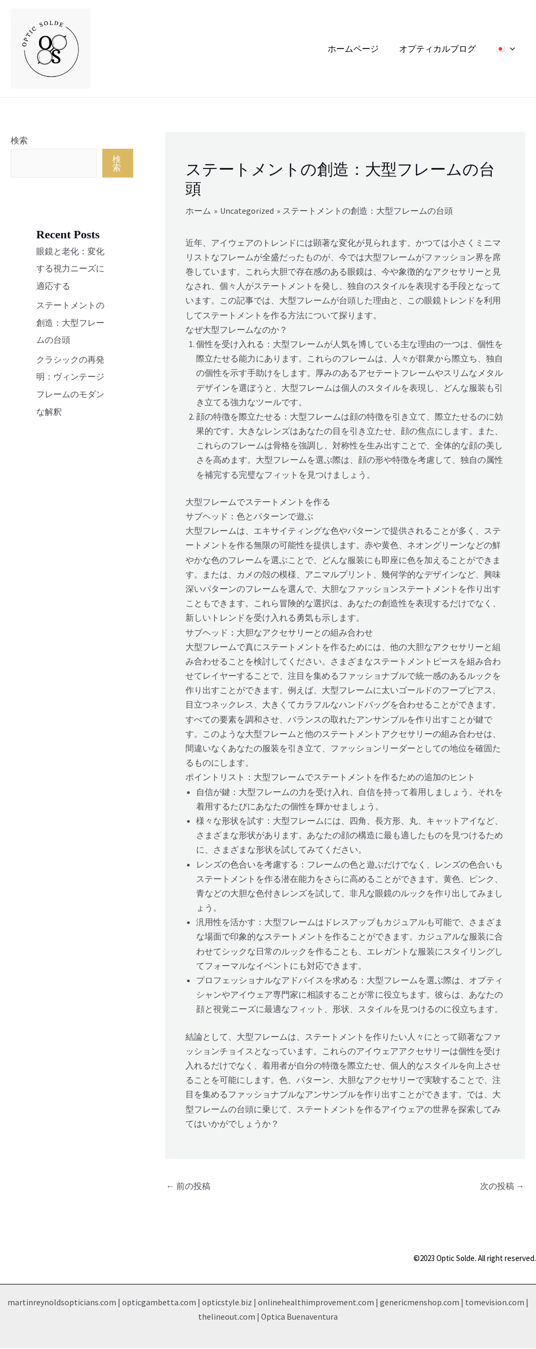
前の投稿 (188, 1186)
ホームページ (361, 48)
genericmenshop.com (419, 1302)
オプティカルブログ (442, 48)
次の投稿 (502, 1186)
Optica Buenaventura (299, 1317)
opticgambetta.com (159, 1302)
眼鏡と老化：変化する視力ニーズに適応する (70, 268)
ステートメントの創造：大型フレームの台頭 (70, 321)
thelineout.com (226, 1317)
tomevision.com (494, 1302)
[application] (511, 48)
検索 (19, 140)
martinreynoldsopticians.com (61, 1302)
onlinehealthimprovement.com (316, 1302)
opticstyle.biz (227, 1302)
